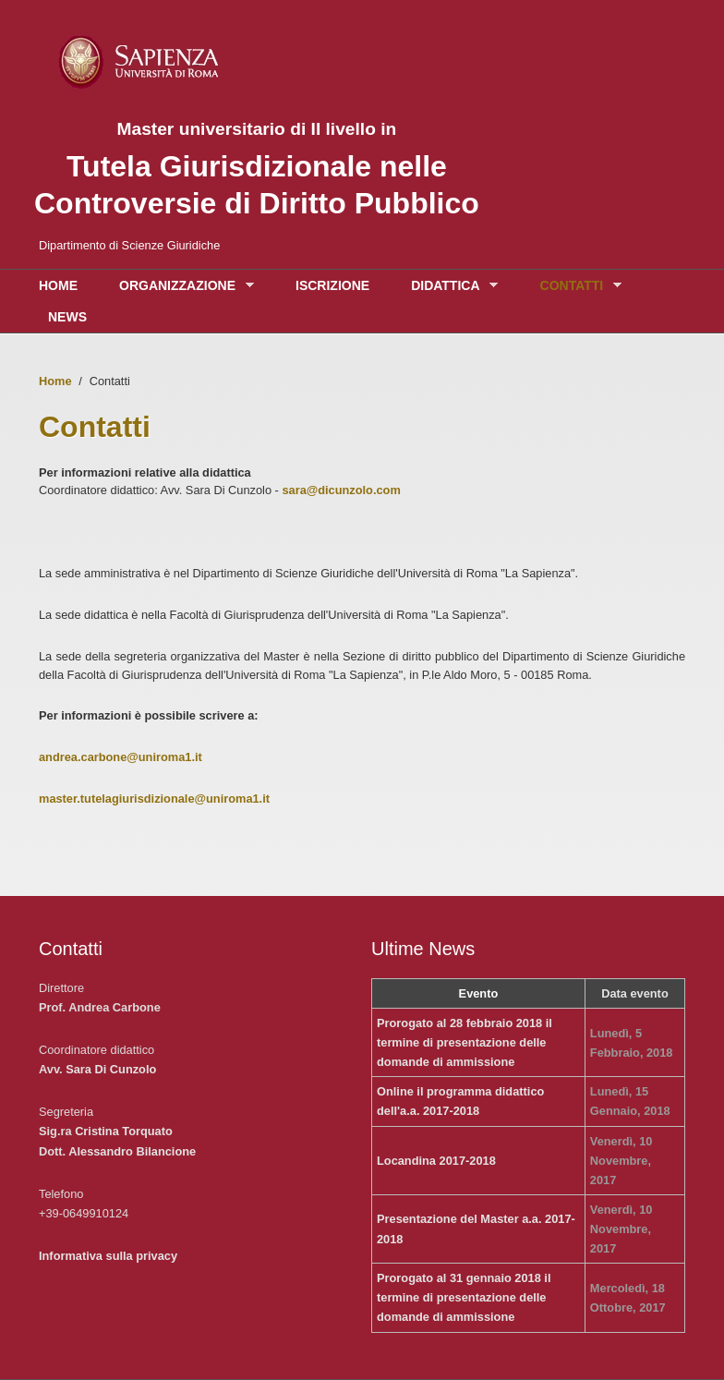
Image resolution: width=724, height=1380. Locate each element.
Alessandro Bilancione (132, 1151)
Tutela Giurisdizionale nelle (256, 166)
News (67, 316)
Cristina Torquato (124, 1131)
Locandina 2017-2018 (436, 1161)
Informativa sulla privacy (108, 1256)
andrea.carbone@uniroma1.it (120, 757)
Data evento (635, 993)
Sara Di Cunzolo (111, 1069)
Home (58, 285)
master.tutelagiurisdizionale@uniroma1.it (154, 798)
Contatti (576, 286)
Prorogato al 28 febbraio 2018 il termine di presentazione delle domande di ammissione (464, 1042)
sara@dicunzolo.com (341, 490)
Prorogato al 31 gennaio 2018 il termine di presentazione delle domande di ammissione (463, 1297)
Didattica (450, 286)
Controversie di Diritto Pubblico (256, 203)
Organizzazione (182, 286)
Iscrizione (332, 285)
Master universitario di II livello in (256, 129)
